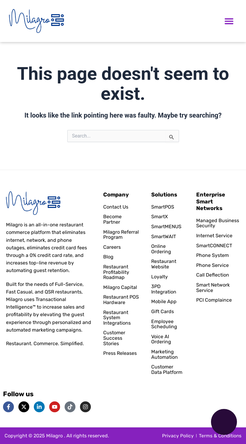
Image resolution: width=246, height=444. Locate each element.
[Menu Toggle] (229, 21)
